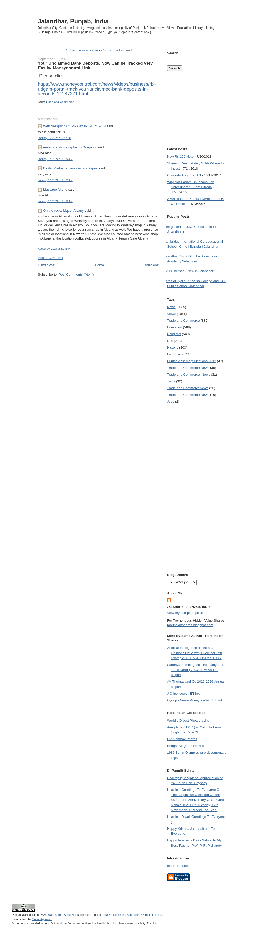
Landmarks (175, 354)
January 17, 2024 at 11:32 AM (55, 201)
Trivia (171, 381)
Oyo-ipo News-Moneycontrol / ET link (195, 700)
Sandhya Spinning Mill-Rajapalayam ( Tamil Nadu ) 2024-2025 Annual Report (195, 670)
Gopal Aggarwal (42, 919)
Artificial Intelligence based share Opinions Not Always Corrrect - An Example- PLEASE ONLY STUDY (194, 653)
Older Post (151, 265)
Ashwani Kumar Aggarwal (59, 914)
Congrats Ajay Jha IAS (184, 175)
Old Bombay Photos (182, 739)
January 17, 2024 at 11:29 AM (55, 180)
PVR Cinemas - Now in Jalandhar (188, 271)
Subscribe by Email (117, 50)
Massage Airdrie (55, 189)
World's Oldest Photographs (188, 720)
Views (171, 314)
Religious (174, 334)
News (171, 307)
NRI (170, 341)
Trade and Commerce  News (188, 374)
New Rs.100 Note (180, 156)
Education (174, 327)
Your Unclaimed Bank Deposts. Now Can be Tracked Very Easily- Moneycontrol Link (95, 65)
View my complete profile (185, 613)
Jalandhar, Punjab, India (73, 21)
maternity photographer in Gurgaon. (70, 147)
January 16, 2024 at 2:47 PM (54, 138)
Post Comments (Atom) (76, 274)
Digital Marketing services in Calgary (70, 168)
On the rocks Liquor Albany (63, 211)
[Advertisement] (98, 287)
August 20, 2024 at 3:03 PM (54, 248)
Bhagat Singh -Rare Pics (185, 746)
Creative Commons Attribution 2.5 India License (132, 914)
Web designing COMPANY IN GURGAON (74, 126)
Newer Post (46, 265)
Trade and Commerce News (187, 388)
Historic (172, 347)
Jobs (170, 401)
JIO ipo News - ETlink (183, 693)
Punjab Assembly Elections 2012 (191, 361)
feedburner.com (178, 866)
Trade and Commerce (60, 101)
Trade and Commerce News (188, 368)
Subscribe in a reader (82, 50)
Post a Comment (50, 258)
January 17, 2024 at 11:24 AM (55, 159)
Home (99, 265)
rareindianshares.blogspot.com (190, 625)
